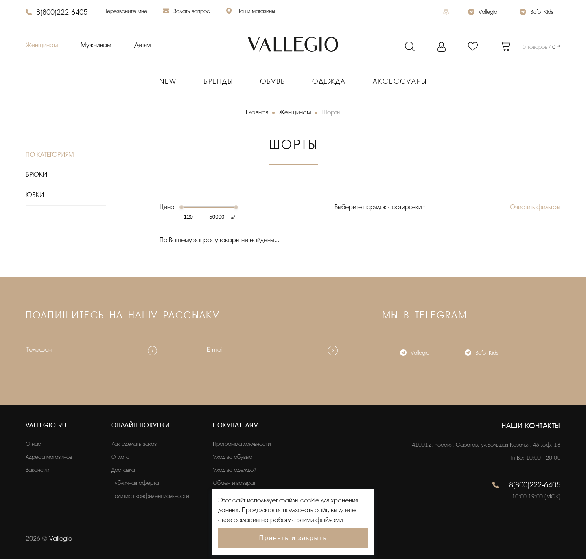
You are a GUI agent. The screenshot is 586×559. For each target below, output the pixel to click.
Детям (142, 45)
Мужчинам (96, 45)
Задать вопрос (186, 12)
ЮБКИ (35, 195)
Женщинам (42, 45)
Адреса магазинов (49, 457)
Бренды (218, 81)
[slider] (181, 207)
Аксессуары (400, 81)
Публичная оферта (135, 483)
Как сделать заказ (134, 444)
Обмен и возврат (234, 483)
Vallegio (482, 13)
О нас (33, 444)
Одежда (329, 81)
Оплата (120, 457)
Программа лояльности (242, 444)
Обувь (272, 81)
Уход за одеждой (234, 470)
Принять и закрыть (293, 538)
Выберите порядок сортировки (378, 207)
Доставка (123, 470)
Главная (257, 112)
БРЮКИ (36, 174)
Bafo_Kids (536, 13)
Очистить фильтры (535, 207)
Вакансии (37, 470)
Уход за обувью (232, 457)
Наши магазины (250, 12)
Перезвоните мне (125, 11)
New (167, 81)
